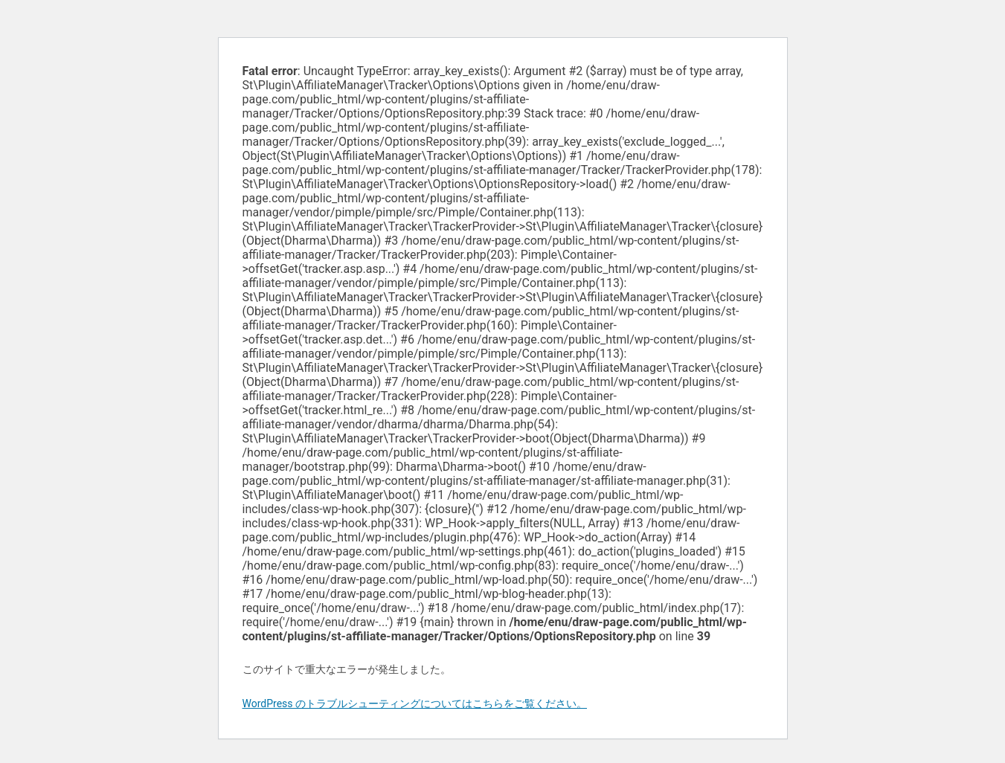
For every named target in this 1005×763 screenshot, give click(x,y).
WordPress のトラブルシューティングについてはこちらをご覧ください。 (415, 703)
